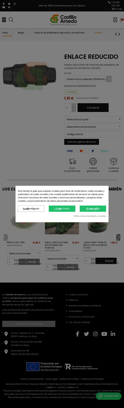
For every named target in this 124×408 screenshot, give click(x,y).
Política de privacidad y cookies (90, 216)
